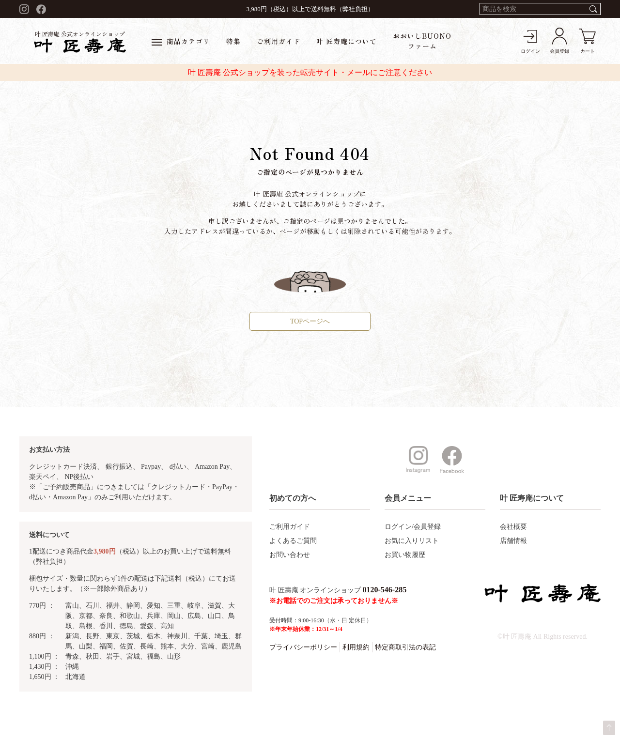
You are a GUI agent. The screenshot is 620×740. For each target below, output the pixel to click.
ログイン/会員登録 (413, 526)
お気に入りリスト (412, 540)
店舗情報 (513, 540)
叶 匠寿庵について (346, 41)
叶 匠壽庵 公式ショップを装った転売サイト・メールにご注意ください (310, 72)
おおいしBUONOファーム (422, 41)
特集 (233, 41)
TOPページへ (310, 321)
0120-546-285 (385, 590)
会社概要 (513, 526)
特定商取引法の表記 (405, 647)
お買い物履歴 (405, 554)
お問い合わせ (289, 554)
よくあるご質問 (293, 540)
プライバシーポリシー (303, 647)
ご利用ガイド (278, 41)
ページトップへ (609, 728)
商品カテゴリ (181, 41)
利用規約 (356, 647)
